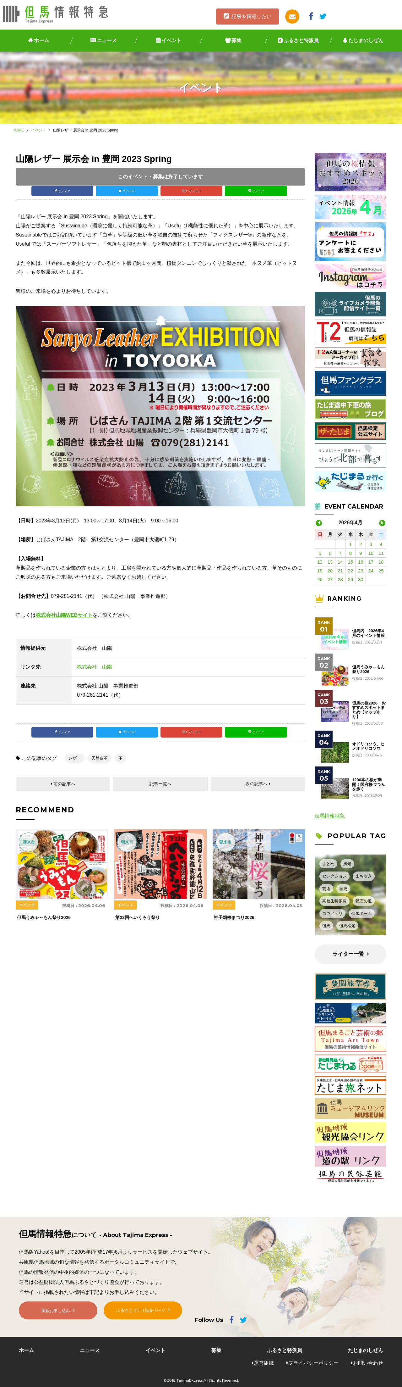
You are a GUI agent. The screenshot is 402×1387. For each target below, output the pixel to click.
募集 (236, 40)
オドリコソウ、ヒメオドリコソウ (368, 746)
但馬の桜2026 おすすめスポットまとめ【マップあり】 (369, 710)
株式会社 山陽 (94, 670)
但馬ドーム (361, 913)
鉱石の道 (364, 901)
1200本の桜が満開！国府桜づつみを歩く (368, 784)
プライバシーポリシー (313, 1363)
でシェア (64, 192)
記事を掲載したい (251, 16)
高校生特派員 (334, 901)
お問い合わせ (368, 1363)
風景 (347, 863)
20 (330, 570)
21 (340, 570)
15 (350, 562)
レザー (74, 764)
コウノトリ (332, 913)
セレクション (334, 876)
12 (320, 562)
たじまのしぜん (365, 40)
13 (330, 562)
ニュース (107, 40)
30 (360, 579)
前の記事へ (64, 791)
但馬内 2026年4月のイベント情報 (368, 633)
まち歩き (364, 876)
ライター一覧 (348, 954)
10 (370, 553)
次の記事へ (256, 791)
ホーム (41, 40)
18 (381, 562)
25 (381, 570)
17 (370, 562)
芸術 (326, 888)
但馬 (326, 925)
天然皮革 (99, 764)
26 (320, 579)
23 (360, 570)
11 (381, 553)
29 (350, 579)
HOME (18, 130)
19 (320, 570)
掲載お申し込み (55, 1316)
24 (370, 570)
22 (350, 570)
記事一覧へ (160, 791)
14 (340, 562)
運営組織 (264, 1363)
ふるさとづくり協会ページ (141, 1316)
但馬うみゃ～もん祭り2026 (368, 669)
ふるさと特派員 (301, 40)
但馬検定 (347, 925)
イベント (171, 40)
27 (330, 579)
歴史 (343, 888)
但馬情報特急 (330, 815)
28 (340, 579)
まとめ (328, 863)
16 (360, 562)
